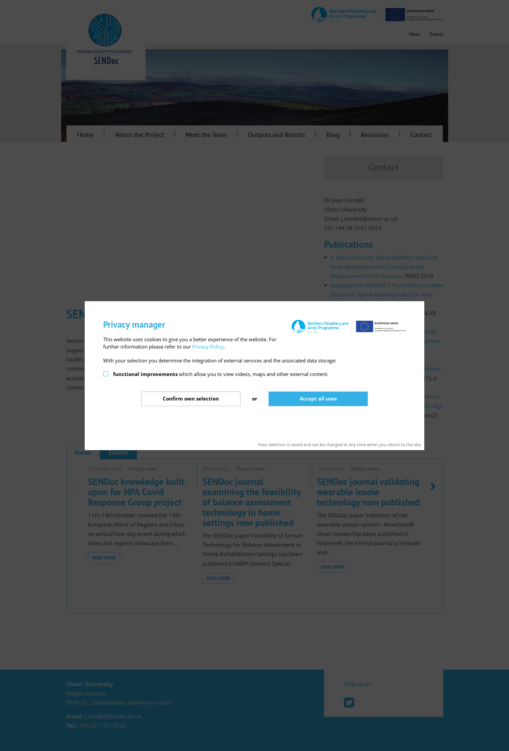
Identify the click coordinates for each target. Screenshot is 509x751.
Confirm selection (191, 398)
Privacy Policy (208, 346)
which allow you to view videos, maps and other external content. (220, 374)
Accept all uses (318, 398)
